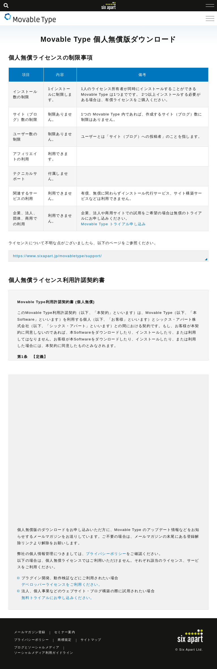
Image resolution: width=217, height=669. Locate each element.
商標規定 (64, 639)
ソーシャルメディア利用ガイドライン (43, 652)
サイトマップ (91, 639)
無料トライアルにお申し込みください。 (57, 598)
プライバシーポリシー (106, 554)
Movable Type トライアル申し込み (113, 224)
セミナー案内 (64, 632)
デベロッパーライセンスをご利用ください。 (61, 584)
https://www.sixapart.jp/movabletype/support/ (57, 256)
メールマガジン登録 (29, 632)
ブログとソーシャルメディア (36, 647)
